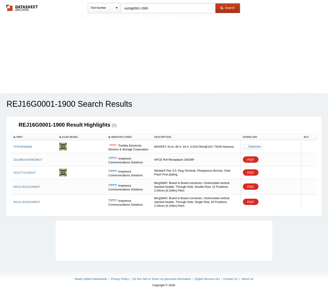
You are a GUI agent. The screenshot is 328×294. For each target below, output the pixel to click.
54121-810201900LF (26, 202)
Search (227, 8)
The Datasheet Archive (22, 8)
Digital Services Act (207, 279)
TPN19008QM (22, 146)
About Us (247, 279)
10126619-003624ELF (27, 159)
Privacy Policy (120, 279)
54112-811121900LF (26, 186)
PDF (250, 160)
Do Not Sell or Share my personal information (161, 279)
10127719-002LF (24, 172)
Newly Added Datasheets (91, 279)
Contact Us (230, 279)
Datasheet (254, 146)
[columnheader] (34, 137)
